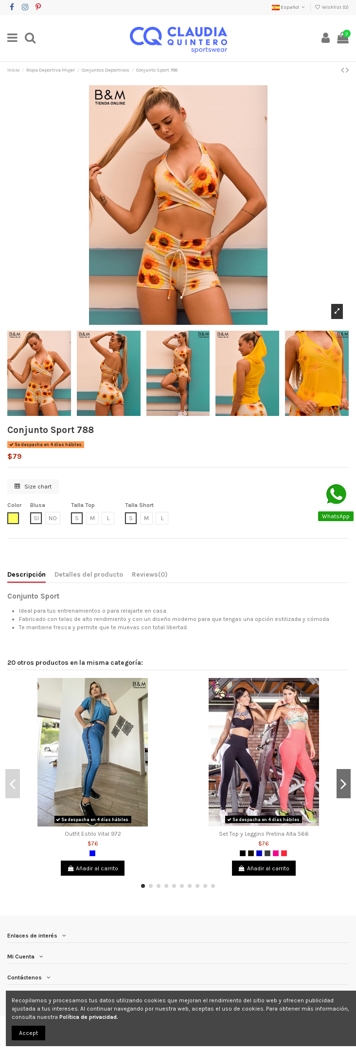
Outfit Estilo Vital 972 (93, 833)
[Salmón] (284, 853)
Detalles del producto (88, 574)
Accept (28, 1033)
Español (289, 7)
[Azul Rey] (259, 853)
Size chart (33, 486)
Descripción (26, 574)
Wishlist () (332, 7)
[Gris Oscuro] (267, 853)
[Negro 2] (251, 853)
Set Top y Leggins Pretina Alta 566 (264, 833)
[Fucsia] (276, 853)
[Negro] (243, 853)
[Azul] (92, 853)
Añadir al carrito (92, 868)
